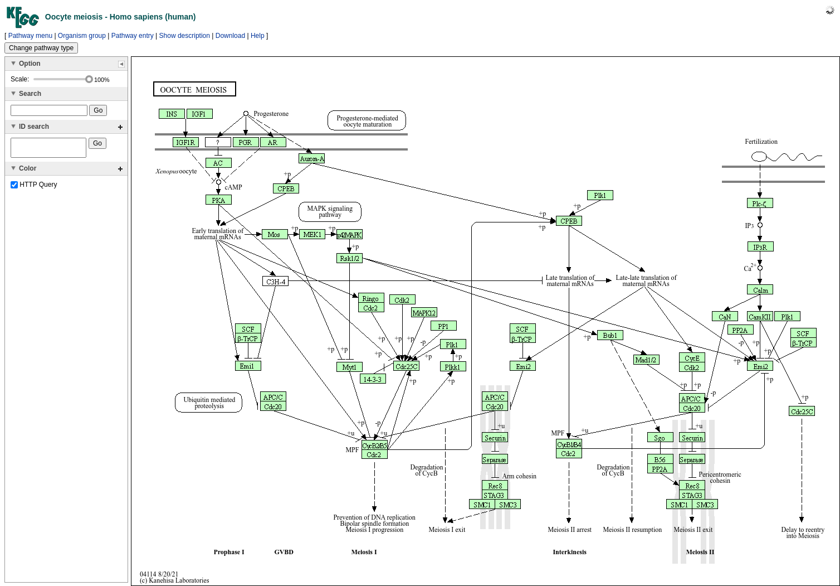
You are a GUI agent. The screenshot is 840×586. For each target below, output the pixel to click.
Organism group (82, 36)
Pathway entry (132, 36)
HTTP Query (34, 188)
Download (230, 36)
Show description (184, 36)
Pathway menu (30, 36)
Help (258, 36)
